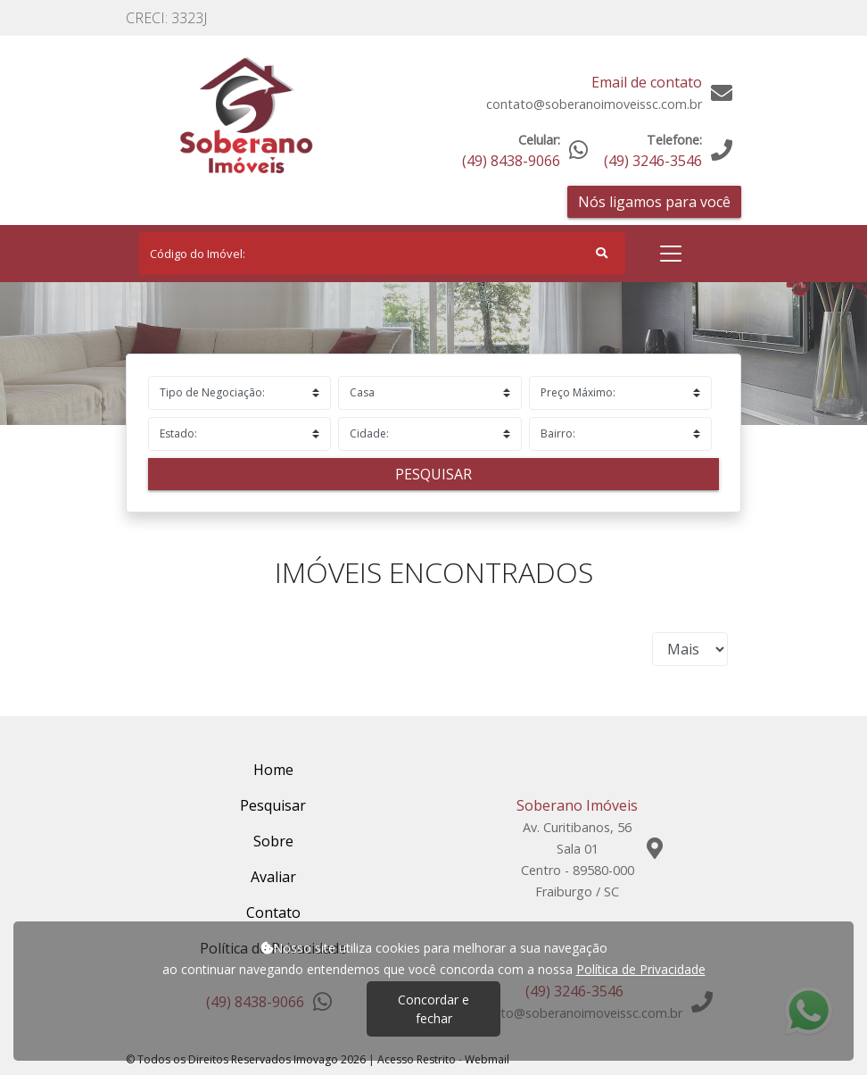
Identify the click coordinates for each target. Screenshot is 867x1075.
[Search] (382, 253)
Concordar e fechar (433, 1009)
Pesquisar (433, 474)
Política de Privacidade (641, 969)
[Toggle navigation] (671, 253)
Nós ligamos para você (654, 202)
